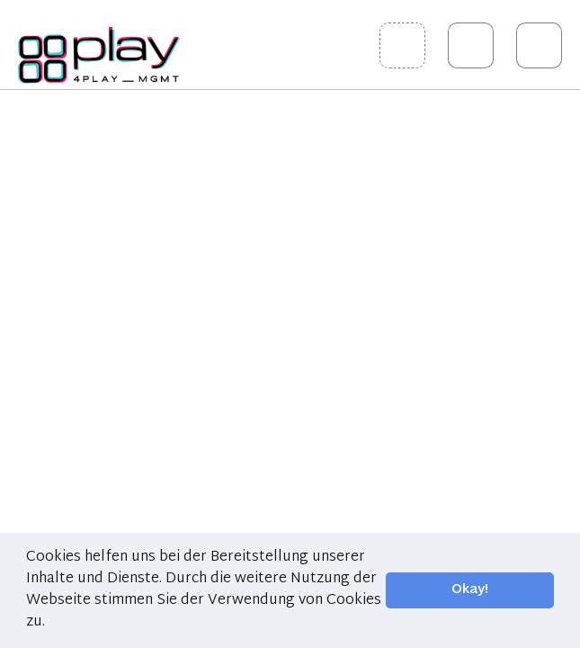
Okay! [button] (469, 590)
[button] (51, 623)
